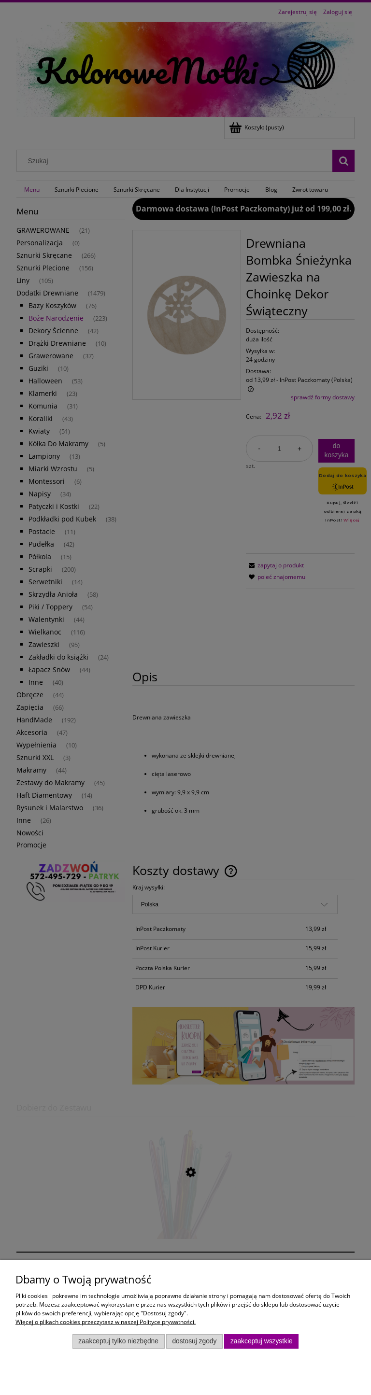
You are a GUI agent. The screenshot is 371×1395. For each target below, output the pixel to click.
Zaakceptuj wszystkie (261, 1341)
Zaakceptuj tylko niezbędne (118, 1341)
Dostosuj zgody (194, 1341)
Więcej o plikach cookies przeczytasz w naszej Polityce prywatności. (105, 1322)
